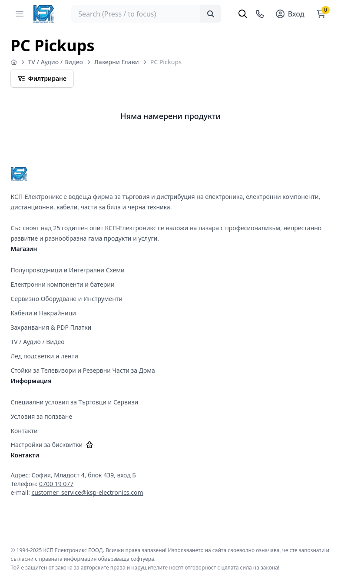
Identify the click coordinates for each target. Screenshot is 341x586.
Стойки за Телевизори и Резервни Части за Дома (83, 370)
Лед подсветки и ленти (44, 356)
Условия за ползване (42, 416)
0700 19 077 (56, 484)
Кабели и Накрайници (43, 313)
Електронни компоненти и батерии (63, 284)
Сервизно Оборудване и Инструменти (67, 299)
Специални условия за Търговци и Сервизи (75, 402)
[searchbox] (146, 14)
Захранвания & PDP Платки (51, 327)
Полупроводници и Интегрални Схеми (68, 270)
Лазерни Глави (116, 62)
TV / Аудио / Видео (55, 62)
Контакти (24, 431)
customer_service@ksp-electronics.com (87, 492)
